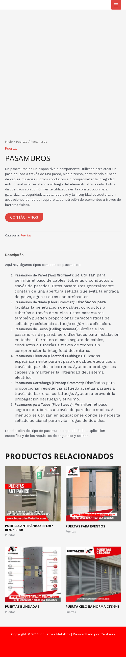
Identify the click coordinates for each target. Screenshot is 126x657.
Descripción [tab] (14, 255)
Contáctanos (24, 217)
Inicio (9, 141)
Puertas (21, 141)
